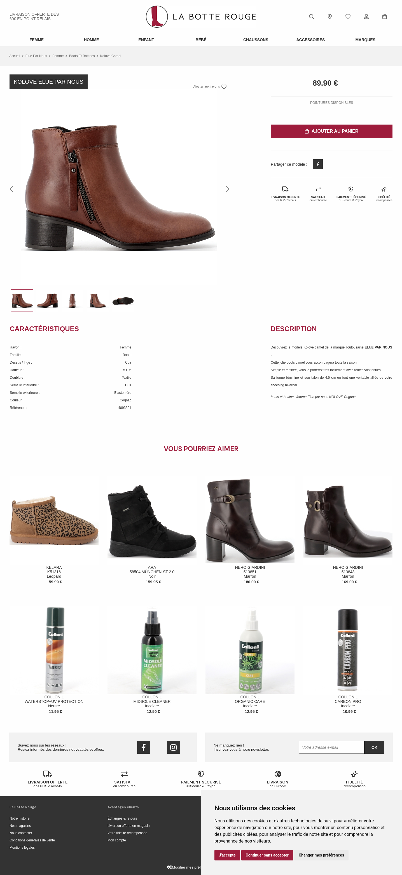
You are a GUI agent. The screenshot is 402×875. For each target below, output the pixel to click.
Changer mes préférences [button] (321, 855)
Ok (374, 747)
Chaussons (255, 40)
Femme (37, 40)
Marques (365, 40)
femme (58, 56)
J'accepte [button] (227, 855)
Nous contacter (21, 833)
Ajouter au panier (331, 131)
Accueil (14, 56)
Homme (91, 40)
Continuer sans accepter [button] (267, 855)
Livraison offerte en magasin (128, 826)
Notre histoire (19, 818)
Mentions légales (22, 848)
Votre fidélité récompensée (127, 833)
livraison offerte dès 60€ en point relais (34, 16)
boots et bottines (82, 56)
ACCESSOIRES (310, 40)
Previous (13, 188)
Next (226, 188)
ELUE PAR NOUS (378, 347)
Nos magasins (20, 826)
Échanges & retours (122, 818)
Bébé (201, 40)
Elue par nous (36, 56)
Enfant (146, 40)
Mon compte (116, 840)
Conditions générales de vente (32, 840)
